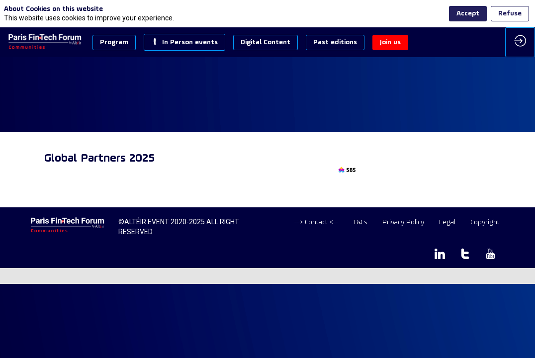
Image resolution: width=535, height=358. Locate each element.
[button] (114, 42)
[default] (316, 222)
